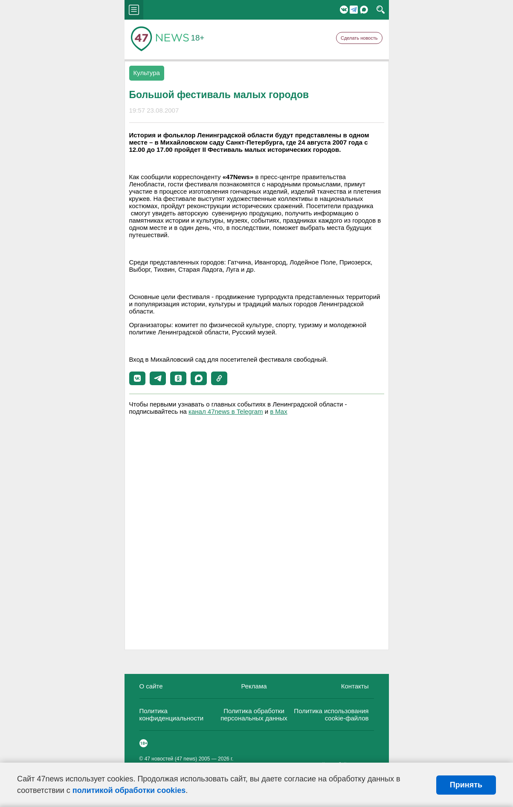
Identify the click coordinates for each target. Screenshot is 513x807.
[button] (137, 378)
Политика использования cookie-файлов (331, 714)
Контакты (355, 686)
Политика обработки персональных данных (253, 714)
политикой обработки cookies (128, 790)
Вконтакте (344, 10)
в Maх (278, 411)
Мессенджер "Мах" (364, 10)
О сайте (151, 686)
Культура (146, 72)
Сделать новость (359, 38)
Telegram (354, 10)
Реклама (254, 686)
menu (134, 10)
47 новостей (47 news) (171, 759)
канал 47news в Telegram (225, 411)
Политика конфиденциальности (171, 714)
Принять (466, 785)
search (380, 10)
